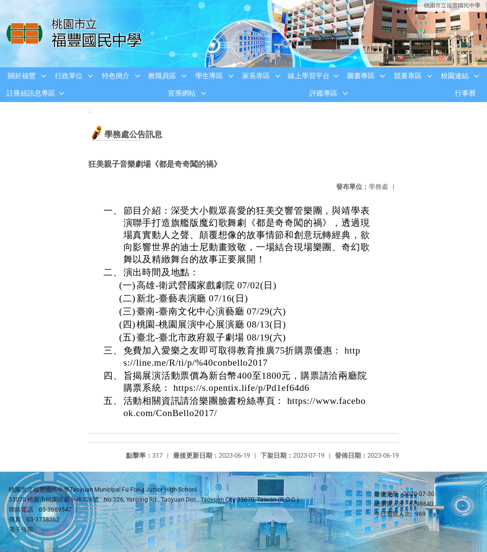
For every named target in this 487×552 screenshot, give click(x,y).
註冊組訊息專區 (31, 93)
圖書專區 (361, 76)
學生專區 (209, 76)
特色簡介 (116, 76)
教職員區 (162, 76)
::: (90, 110)
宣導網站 (182, 93)
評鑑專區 (323, 93)
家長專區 (256, 76)
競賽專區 (408, 76)
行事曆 (465, 93)
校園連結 (455, 76)
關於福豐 (22, 76)
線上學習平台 (309, 76)
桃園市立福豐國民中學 (452, 5)
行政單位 (69, 76)
